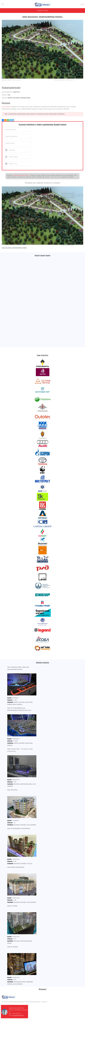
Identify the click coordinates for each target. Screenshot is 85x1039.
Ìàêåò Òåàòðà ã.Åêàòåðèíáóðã (15, 867)
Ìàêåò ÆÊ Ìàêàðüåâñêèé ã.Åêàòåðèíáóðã (18, 828)
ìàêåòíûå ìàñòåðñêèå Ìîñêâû (20, 175)
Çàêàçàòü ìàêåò (42, 10)
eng (83, 4)
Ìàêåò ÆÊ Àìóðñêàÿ (12, 947)
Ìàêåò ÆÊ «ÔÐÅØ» (12, 906)
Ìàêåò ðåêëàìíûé (6, 107)
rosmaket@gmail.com (18, 1015)
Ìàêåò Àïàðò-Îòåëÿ (12, 790)
